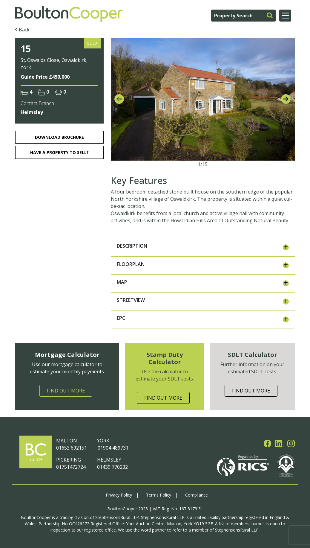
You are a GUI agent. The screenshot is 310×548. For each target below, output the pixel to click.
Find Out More (66, 390)
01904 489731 (112, 448)
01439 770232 (112, 467)
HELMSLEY (109, 459)
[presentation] (119, 99)
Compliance (196, 495)
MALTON (66, 440)
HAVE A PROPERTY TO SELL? (59, 152)
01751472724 (71, 467)
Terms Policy (158, 495)
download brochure (59, 137)
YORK (103, 440)
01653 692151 (71, 448)
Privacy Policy (119, 495)
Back (24, 29)
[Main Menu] (285, 16)
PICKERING (68, 459)
